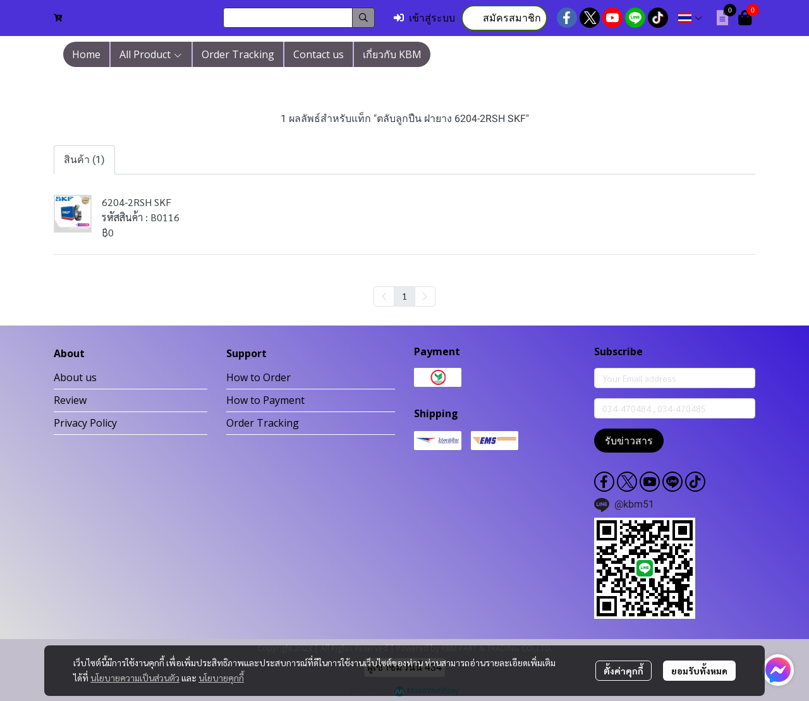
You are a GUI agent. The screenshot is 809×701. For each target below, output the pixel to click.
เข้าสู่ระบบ (424, 18)
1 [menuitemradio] (404, 296)
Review (70, 400)
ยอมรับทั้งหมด (699, 670)
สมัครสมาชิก (504, 18)
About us (75, 377)
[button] (299, 17)
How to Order (258, 377)
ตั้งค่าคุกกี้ (623, 670)
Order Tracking (262, 423)
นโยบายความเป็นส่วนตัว (134, 677)
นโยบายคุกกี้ (221, 677)
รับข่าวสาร (629, 441)
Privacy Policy (85, 423)
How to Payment (265, 400)
